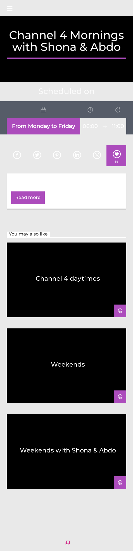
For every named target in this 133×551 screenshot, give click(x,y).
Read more (28, 197)
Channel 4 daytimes (68, 278)
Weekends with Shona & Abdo (68, 450)
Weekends (68, 364)
